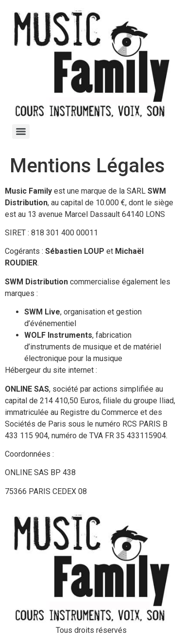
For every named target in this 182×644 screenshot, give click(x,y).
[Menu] (21, 131)
